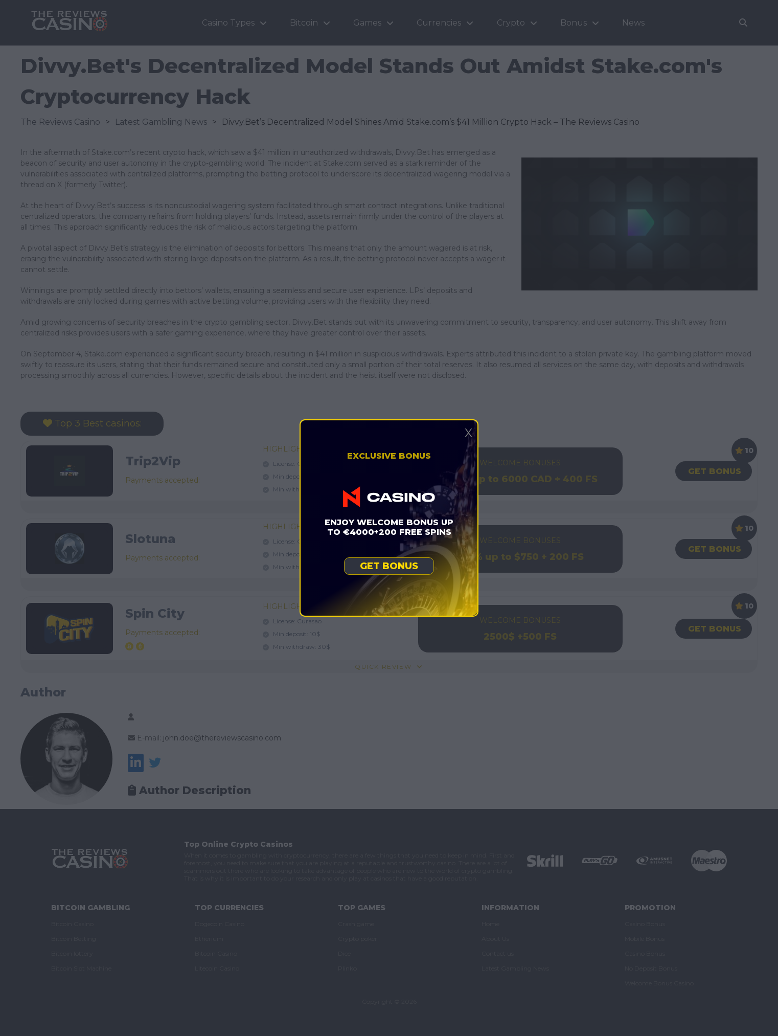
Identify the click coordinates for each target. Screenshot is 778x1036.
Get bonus (389, 566)
